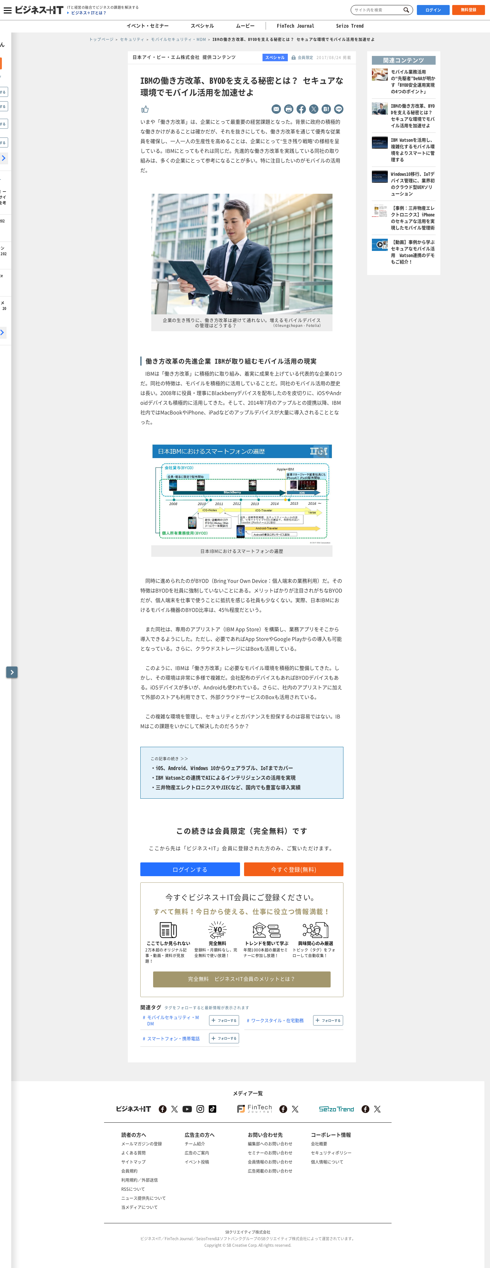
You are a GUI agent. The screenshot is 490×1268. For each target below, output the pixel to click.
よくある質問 (133, 1153)
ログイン (433, 10)
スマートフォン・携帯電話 (173, 1038)
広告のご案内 (197, 1153)
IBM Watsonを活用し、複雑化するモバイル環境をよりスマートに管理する (413, 149)
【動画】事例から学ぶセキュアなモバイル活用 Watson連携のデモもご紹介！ (413, 252)
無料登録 (469, 9)
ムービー (245, 25)
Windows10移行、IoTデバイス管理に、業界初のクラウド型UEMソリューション (413, 184)
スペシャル (202, 25)
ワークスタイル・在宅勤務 (277, 1020)
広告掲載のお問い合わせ (270, 1171)
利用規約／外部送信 (139, 1180)
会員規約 (129, 1171)
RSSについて (133, 1189)
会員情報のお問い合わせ (270, 1162)
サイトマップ (133, 1162)
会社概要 (319, 1143)
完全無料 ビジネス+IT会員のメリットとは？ (241, 978)
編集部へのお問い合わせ (270, 1143)
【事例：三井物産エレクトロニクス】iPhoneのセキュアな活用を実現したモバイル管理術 (413, 218)
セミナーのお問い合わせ (270, 1153)
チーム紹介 (195, 1143)
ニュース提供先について (143, 1198)
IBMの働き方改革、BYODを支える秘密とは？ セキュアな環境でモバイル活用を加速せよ (413, 115)
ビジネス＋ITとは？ (89, 13)
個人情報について (327, 1162)
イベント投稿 (197, 1162)
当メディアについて (139, 1207)
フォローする (227, 1020)
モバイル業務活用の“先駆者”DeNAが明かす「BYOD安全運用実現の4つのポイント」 (413, 81)
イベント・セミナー (148, 25)
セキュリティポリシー (331, 1153)
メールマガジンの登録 (141, 1143)
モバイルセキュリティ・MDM (173, 1020)
